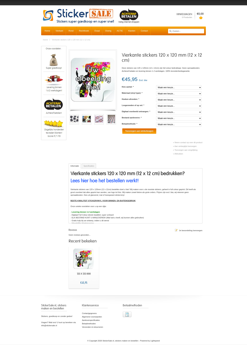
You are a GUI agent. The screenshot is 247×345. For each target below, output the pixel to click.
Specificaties (89, 166)
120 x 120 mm (84, 274)
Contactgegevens (89, 313)
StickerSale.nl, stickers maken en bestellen (91, 13)
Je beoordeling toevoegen (190, 230)
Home (47, 31)
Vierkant (59, 31)
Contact (144, 31)
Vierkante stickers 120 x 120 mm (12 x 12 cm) (71, 40)
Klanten (131, 31)
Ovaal (97, 31)
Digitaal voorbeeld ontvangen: (136, 111)
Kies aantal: (128, 87)
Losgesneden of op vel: (133, 105)
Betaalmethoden (89, 324)
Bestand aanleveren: (132, 118)
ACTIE (120, 31)
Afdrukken (178, 154)
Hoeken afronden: (130, 99)
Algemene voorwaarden (92, 317)
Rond (71, 31)
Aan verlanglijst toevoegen (185, 146)
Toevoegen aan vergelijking (186, 150)
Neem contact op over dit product (188, 142)
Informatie (74, 166)
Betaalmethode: (129, 124)
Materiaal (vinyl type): (132, 93)
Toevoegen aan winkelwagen (139, 131)
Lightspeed (155, 341)
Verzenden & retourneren (92, 327)
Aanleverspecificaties (91, 320)
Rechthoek (84, 31)
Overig (108, 31)
